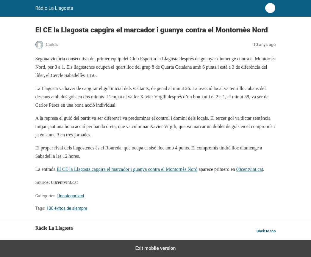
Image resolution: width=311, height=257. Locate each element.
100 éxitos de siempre (66, 208)
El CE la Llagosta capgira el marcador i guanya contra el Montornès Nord (127, 169)
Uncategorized (70, 195)
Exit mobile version (155, 248)
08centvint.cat (249, 169)
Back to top (266, 231)
